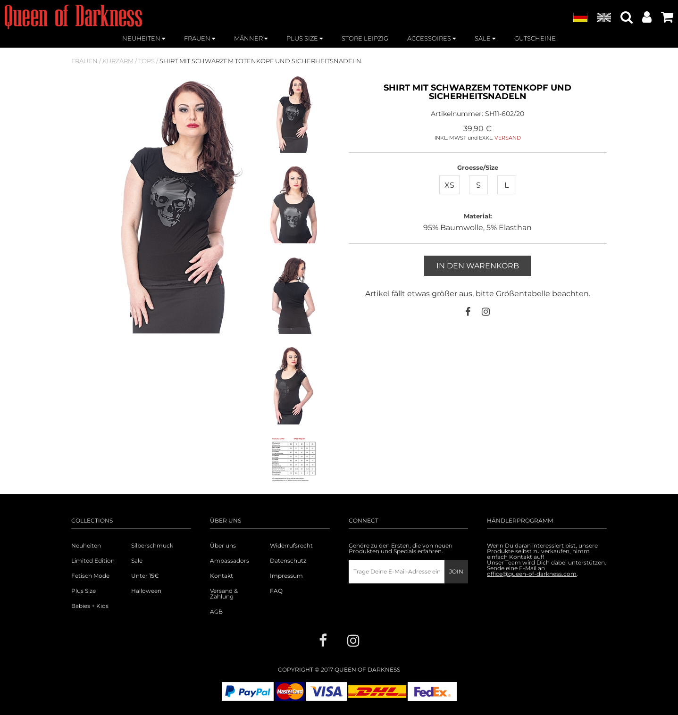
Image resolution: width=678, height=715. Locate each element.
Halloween (146, 591)
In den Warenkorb (477, 265)
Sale (136, 561)
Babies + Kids (90, 606)
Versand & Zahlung (224, 593)
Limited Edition (93, 561)
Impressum (286, 576)
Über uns (223, 546)
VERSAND (507, 137)
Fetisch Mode (90, 576)
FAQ (276, 591)
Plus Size (83, 591)
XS (449, 185)
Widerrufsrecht (291, 546)
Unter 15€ (145, 576)
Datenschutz (288, 561)
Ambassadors (229, 561)
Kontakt (221, 576)
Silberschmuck (152, 546)
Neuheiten (86, 546)
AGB (216, 612)
